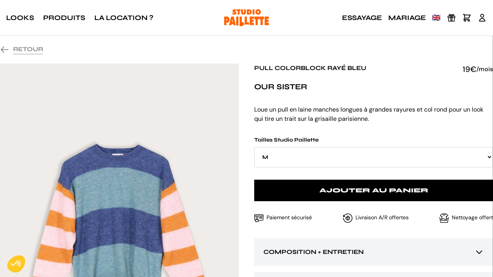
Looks (20, 17)
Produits (64, 17)
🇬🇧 (436, 17)
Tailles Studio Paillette (373, 152)
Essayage (362, 17)
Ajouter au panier (373, 190)
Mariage (407, 17)
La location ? (123, 17)
